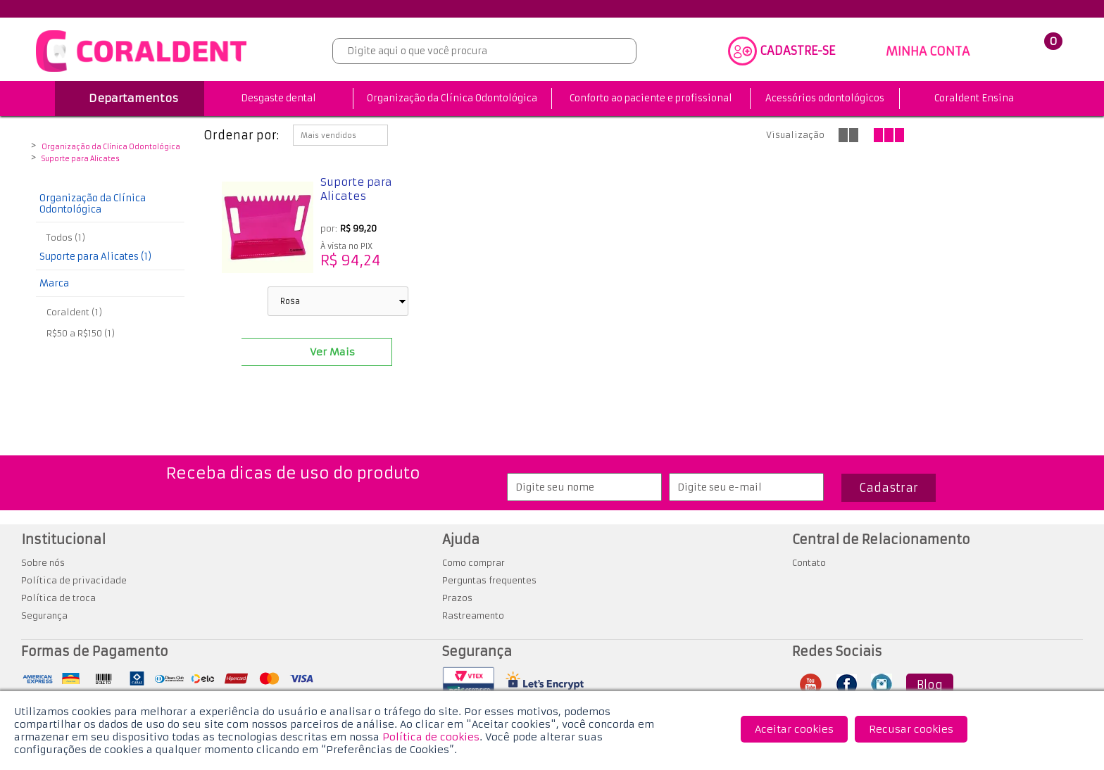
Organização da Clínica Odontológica (452, 98)
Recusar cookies (911, 729)
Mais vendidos (328, 135)
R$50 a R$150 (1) (80, 333)
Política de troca (58, 598)
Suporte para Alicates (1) (95, 257)
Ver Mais (332, 352)
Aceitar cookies (794, 729)
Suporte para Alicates (81, 159)
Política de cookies (430, 737)
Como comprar (473, 562)
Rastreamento (473, 615)
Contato (809, 562)
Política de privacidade (74, 580)
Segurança (44, 615)
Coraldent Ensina (974, 98)
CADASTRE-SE (797, 51)
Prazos (457, 598)
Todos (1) (65, 237)
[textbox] (484, 51)
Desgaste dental (278, 98)
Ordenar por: (241, 135)
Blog (930, 685)
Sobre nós (43, 562)
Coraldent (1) (74, 312)
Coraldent (44, 136)
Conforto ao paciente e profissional (651, 98)
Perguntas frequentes (489, 580)
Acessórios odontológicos (824, 98)
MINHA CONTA (928, 51)
